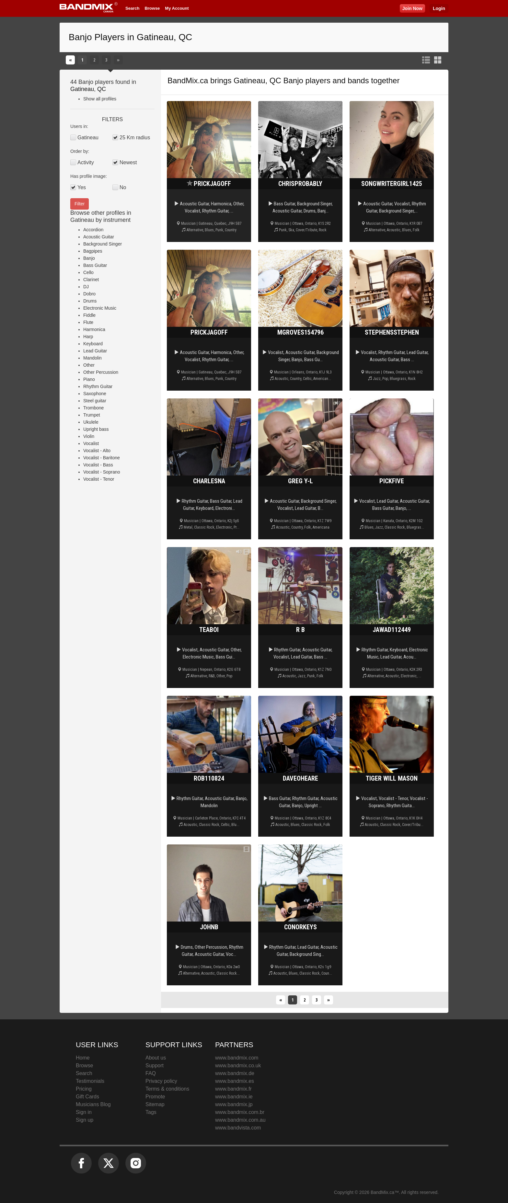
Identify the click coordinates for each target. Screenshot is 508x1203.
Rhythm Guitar (97, 386)
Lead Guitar (95, 350)
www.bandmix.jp (234, 1104)
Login (439, 8)
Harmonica (94, 329)
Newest (128, 162)
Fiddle (89, 315)
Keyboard (93, 343)
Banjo (89, 258)
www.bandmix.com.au (240, 1120)
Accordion (93, 229)
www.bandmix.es (234, 1081)
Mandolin (92, 358)
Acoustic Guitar (98, 236)
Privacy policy (161, 1081)
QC (101, 89)
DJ (86, 286)
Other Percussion (100, 372)
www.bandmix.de (234, 1073)
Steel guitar (94, 400)
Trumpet (91, 415)
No (123, 187)
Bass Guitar (95, 265)
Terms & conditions (167, 1089)
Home (83, 1057)
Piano (89, 379)
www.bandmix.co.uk (238, 1065)
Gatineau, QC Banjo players (282, 80)
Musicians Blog (93, 1104)
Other (89, 365)
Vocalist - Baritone (101, 457)
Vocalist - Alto (96, 450)
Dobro (89, 293)
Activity (85, 162)
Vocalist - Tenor (98, 479)
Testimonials (90, 1081)
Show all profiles (99, 98)
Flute (88, 322)
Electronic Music (99, 308)
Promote (155, 1096)
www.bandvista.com (238, 1127)
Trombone (93, 407)
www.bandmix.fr (233, 1089)
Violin (88, 436)
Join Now (412, 8)
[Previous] (70, 59)
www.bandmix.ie (234, 1096)
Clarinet (91, 279)
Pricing (84, 1089)
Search (132, 8)
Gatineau (82, 89)
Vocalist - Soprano (101, 472)
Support (154, 1065)
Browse (152, 8)
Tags (150, 1112)
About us (155, 1057)
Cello (88, 272)
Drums (90, 301)
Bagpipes (92, 251)
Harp (88, 336)
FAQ (150, 1073)
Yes (81, 187)
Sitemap (155, 1104)
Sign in (84, 1112)
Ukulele (90, 422)
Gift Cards (87, 1096)
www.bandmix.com (236, 1057)
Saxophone (94, 393)
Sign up (84, 1120)
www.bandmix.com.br (239, 1112)
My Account (177, 8)
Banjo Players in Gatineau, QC (130, 37)
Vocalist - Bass (98, 464)
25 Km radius (135, 137)
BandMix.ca (187, 80)
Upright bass (96, 429)
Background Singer (102, 243)
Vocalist (91, 443)
